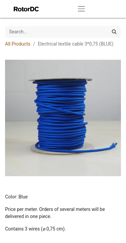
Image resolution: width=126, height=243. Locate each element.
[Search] (114, 32)
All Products (18, 44)
